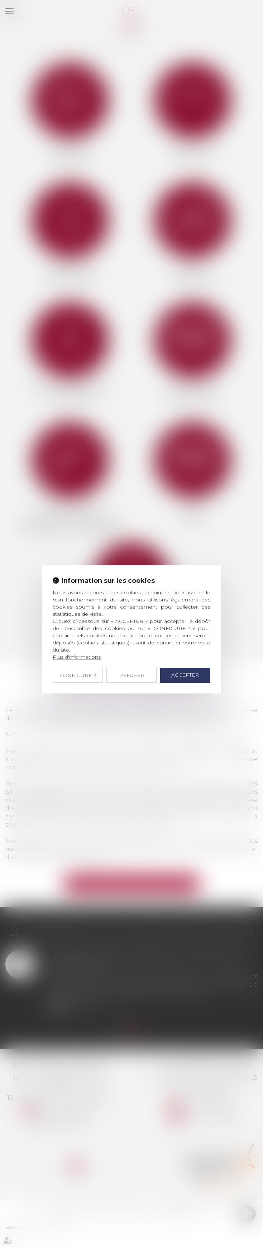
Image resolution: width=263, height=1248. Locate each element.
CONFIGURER (77, 675)
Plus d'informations (77, 657)
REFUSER (131, 675)
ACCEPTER (185, 675)
